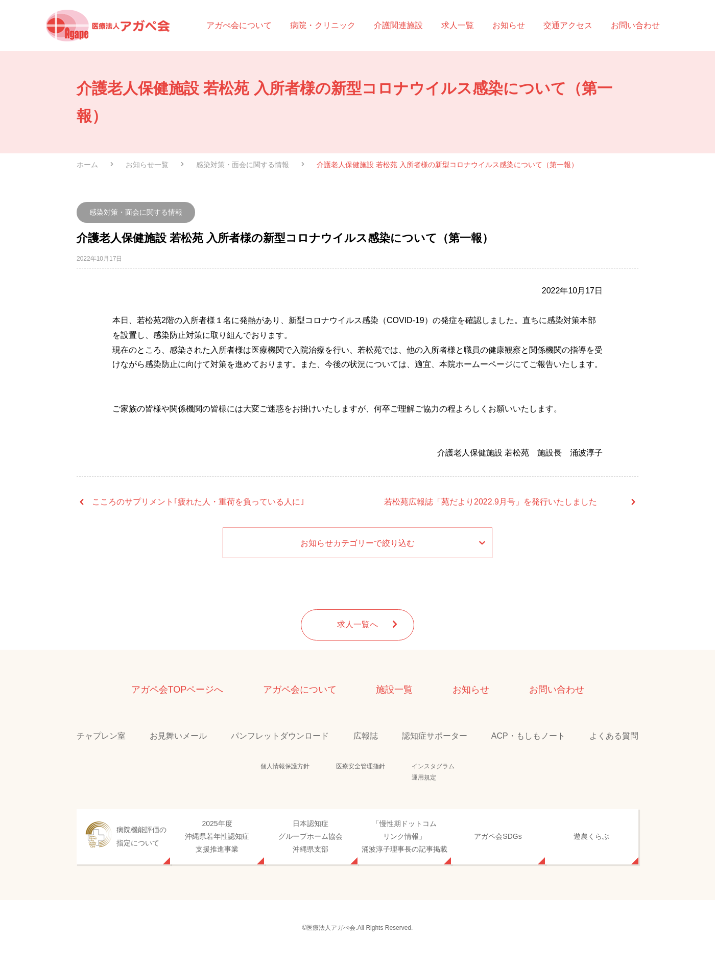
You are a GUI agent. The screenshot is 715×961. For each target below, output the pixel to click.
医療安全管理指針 (360, 766)
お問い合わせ (635, 25)
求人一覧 (457, 25)
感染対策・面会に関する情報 (242, 165)
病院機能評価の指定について (141, 836)
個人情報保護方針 (284, 766)
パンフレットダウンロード (280, 735)
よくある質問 (613, 735)
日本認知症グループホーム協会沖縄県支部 (310, 836)
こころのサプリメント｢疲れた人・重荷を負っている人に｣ (198, 501)
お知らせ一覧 (147, 165)
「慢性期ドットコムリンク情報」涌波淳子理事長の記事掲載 (404, 836)
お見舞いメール (178, 735)
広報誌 (365, 735)
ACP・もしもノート (528, 735)
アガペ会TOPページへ (177, 689)
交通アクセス (567, 25)
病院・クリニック (322, 25)
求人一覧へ (369, 625)
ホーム (87, 165)
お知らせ (508, 25)
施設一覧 (394, 689)
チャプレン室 (101, 735)
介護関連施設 (398, 25)
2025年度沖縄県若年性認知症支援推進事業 (217, 836)
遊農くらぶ (591, 836)
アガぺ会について (239, 25)
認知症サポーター (434, 735)
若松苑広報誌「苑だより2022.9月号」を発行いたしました (490, 501)
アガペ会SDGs (497, 836)
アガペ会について (300, 689)
